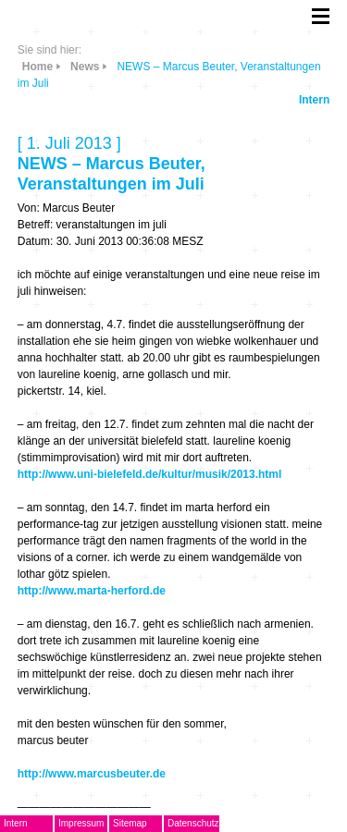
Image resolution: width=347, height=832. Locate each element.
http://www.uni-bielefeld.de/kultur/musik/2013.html (150, 474)
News (84, 66)
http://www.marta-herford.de (92, 590)
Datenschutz (193, 823)
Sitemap (130, 823)
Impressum (81, 823)
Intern (314, 99)
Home (37, 66)
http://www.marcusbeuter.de (92, 773)
